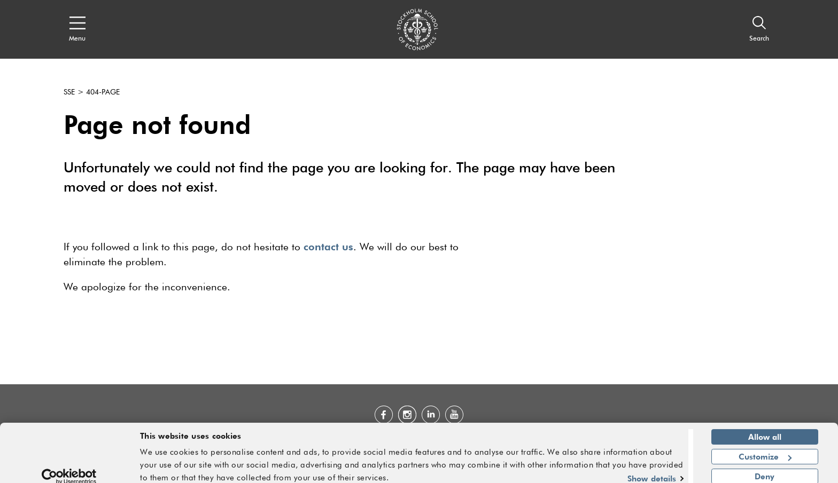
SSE (69, 92)
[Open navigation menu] (77, 29)
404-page (103, 92)
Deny (764, 468)
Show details (651, 470)
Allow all (764, 429)
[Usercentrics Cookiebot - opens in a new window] (69, 469)
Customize (765, 448)
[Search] (759, 29)
